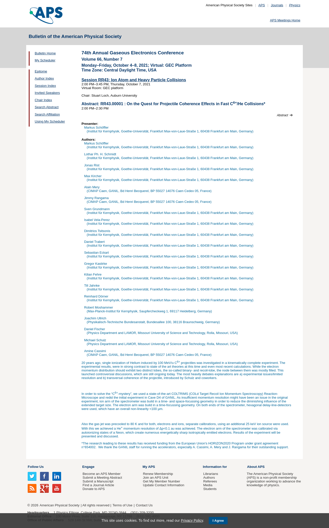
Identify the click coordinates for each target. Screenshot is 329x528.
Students (210, 489)
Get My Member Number (161, 481)
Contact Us (144, 505)
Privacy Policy (192, 520)
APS (261, 5)
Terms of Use (122, 505)
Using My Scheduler (50, 121)
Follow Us (36, 467)
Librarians (210, 474)
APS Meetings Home (285, 20)
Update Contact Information (163, 485)
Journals (277, 5)
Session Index (45, 86)
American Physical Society (59, 505)
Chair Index (43, 100)
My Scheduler (45, 60)
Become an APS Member (101, 474)
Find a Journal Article (98, 485)
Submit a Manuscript (98, 481)
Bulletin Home (45, 53)
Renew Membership (158, 474)
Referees (210, 481)
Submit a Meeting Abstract (102, 477)
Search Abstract (47, 107)
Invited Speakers (47, 93)
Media (208, 485)
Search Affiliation (47, 114)
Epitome (41, 71)
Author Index (44, 78)
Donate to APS (94, 489)
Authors (209, 477)
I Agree (218, 520)
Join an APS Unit (155, 477)
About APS (256, 467)
